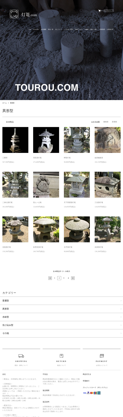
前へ (50, 278)
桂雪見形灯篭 (38, 247)
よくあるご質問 (68, 29)
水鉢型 (5, 317)
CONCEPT (36, 29)
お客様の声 (110, 29)
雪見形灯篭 (37, 158)
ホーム (4, 103)
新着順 (114, 122)
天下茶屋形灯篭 (70, 202)
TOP (30, 29)
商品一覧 (50, 29)
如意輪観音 (99, 158)
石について (58, 29)
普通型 (5, 300)
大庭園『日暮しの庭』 (91, 29)
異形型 (12, 103)
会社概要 (43, 29)
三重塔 (4, 158)
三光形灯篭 (99, 202)
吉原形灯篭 (99, 247)
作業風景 (102, 29)
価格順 (105, 122)
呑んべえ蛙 (37, 202)
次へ (73, 278)
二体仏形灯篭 (7, 202)
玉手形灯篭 (68, 247)
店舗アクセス (79, 29)
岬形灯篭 (67, 158)
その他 (5, 333)
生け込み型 (7, 325)
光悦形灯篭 (6, 247)
